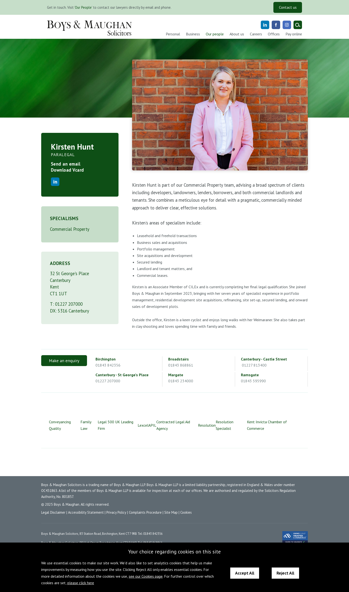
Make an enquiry (64, 360)
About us (237, 34)
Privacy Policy (116, 512)
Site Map (171, 512)
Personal (173, 34)
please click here (80, 582)
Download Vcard (67, 170)
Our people (215, 34)
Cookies (186, 512)
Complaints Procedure (145, 512)
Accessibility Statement (86, 512)
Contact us (288, 7)
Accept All (244, 573)
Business (193, 34)
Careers (256, 34)
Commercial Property (69, 229)
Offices (274, 34)
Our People (83, 7)
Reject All (285, 573)
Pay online (294, 34)
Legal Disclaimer (53, 512)
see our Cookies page (146, 576)
